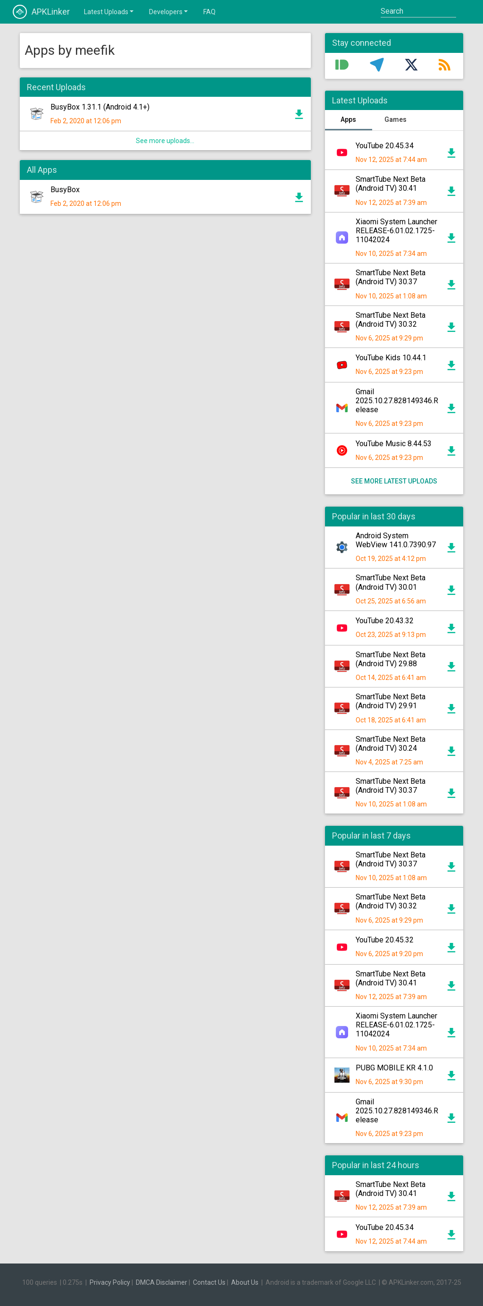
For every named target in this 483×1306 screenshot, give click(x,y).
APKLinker (41, 12)
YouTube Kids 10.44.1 (391, 357)
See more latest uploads (394, 481)
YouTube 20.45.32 (385, 939)
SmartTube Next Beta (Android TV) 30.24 (390, 744)
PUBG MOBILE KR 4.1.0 (394, 1067)
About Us (244, 1282)
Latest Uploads (109, 11)
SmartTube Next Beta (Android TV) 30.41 (390, 184)
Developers (169, 11)
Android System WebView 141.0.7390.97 (396, 540)
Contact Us (209, 1282)
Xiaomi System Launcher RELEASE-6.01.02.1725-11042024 (396, 230)
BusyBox (65, 189)
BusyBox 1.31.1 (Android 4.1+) (100, 106)
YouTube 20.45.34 (385, 145)
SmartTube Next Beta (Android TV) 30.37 (390, 277)
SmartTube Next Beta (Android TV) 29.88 (390, 659)
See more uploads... (165, 140)
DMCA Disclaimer (161, 1282)
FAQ (209, 12)
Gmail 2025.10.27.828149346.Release (397, 400)
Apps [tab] (348, 119)
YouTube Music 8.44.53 (394, 443)
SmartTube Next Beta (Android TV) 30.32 (390, 320)
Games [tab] (395, 119)
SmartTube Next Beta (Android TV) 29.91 (390, 701)
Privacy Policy (110, 1282)
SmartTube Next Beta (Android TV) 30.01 (390, 582)
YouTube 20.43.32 (385, 620)
